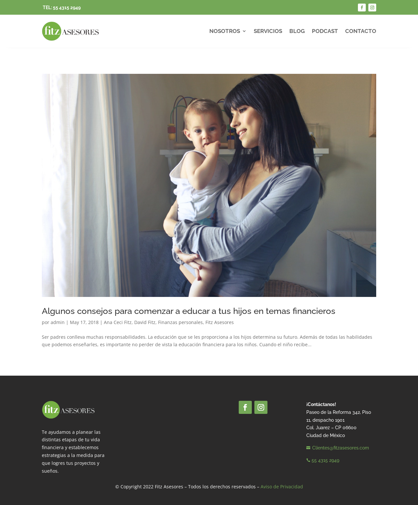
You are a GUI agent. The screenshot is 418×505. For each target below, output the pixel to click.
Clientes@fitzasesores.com (340, 447)
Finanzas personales (180, 322)
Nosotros (224, 31)
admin (58, 322)
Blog (297, 31)
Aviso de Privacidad (282, 486)
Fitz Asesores (219, 322)
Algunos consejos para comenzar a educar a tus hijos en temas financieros (188, 311)
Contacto (360, 31)
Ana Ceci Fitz (118, 322)
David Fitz (144, 322)
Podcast (325, 31)
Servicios (268, 31)
